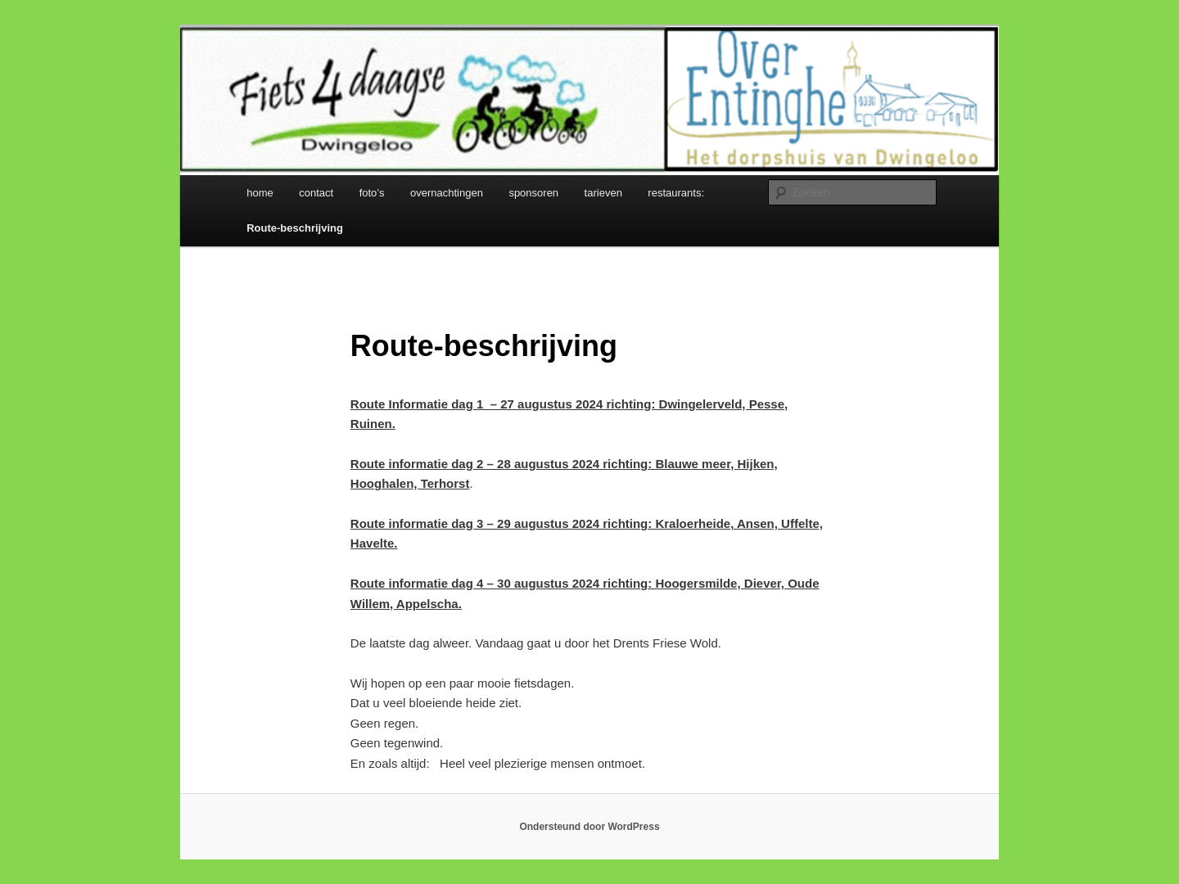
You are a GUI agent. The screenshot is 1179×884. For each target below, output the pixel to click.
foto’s (372, 193)
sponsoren (533, 193)
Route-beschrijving (294, 228)
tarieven (603, 193)
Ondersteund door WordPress (589, 826)
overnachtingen (446, 193)
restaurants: (676, 193)
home (259, 193)
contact (316, 193)
